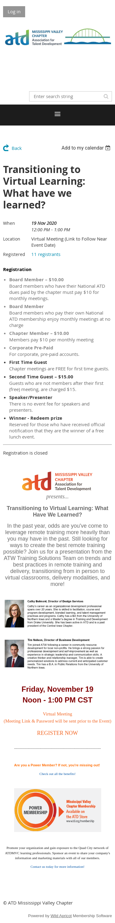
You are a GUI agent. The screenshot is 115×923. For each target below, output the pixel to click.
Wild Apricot (61, 915)
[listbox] (86, 148)
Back (17, 148)
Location (11, 239)
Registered (14, 254)
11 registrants (45, 254)
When (9, 223)
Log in (14, 11)
